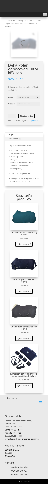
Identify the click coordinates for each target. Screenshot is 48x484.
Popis (11, 134)
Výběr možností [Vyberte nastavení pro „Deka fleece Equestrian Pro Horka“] (24, 338)
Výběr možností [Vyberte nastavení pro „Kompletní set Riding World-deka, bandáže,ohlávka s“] (24, 385)
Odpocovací (9, 23)
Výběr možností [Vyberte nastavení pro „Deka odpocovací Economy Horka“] (24, 244)
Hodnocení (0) (15, 138)
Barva (10, 97)
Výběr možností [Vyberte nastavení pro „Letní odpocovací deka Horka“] (24, 291)
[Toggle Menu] (45, 14)
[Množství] (12, 116)
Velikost (11, 104)
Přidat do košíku (26, 116)
